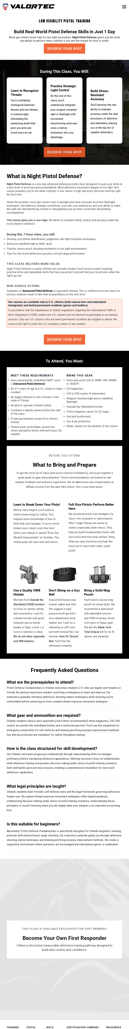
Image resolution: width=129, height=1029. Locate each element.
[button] (124, 7)
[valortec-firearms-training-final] (29, 6)
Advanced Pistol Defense (38, 290)
